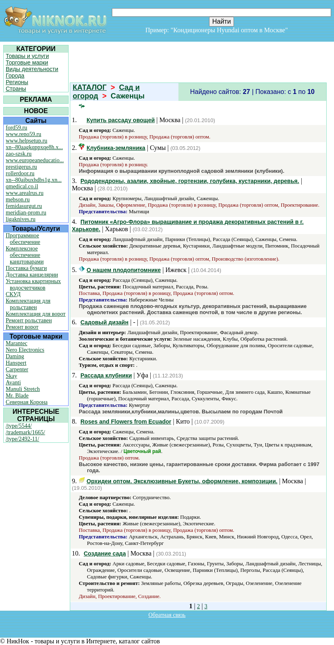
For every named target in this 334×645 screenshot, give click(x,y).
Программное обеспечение (23, 238)
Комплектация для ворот (35, 314)
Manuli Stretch (23, 389)
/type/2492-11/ (22, 439)
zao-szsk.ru (18, 154)
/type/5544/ (19, 426)
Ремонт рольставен (29, 320)
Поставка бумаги (26, 268)
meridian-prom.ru (26, 213)
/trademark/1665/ (25, 432)
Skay (11, 376)
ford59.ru (16, 128)
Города (15, 75)
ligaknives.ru (21, 219)
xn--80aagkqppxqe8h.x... (34, 147)
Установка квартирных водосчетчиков (33, 284)
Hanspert (16, 363)
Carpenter (17, 369)
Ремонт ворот (22, 327)
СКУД (13, 294)
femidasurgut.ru (24, 206)
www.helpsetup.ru (26, 141)
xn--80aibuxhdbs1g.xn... (34, 180)
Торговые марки (27, 62)
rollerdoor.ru (20, 173)
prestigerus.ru (21, 167)
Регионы (17, 82)
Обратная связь (167, 615)
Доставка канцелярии (32, 275)
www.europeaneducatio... (35, 160)
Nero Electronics (25, 350)
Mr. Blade (17, 396)
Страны (16, 88)
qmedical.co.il (22, 186)
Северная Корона (26, 402)
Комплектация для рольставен (28, 304)
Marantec (16, 343)
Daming (15, 356)
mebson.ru (18, 199)
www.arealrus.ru (24, 193)
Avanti (13, 382)
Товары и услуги (27, 56)
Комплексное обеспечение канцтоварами (25, 255)
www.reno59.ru (23, 134)
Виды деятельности (32, 69)
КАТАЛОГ (90, 87)
